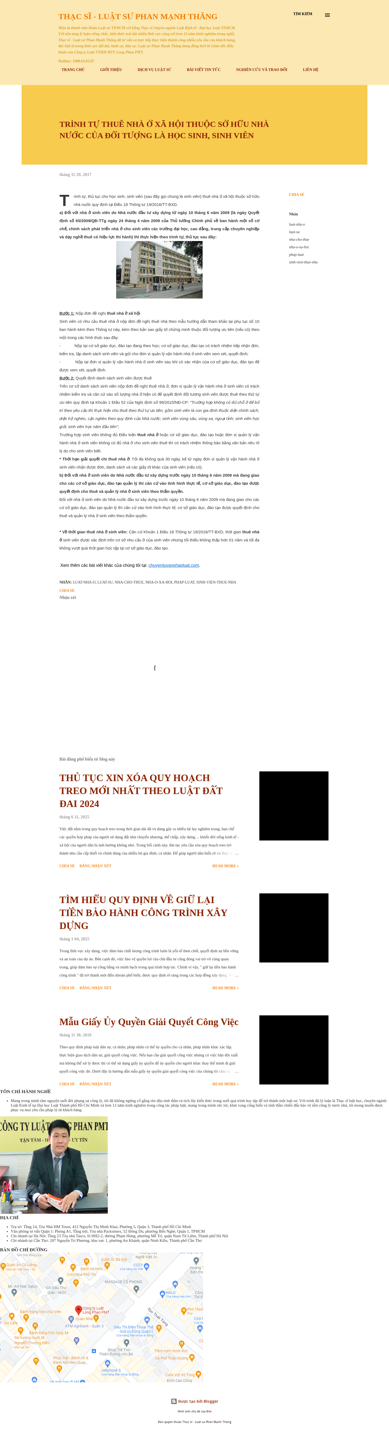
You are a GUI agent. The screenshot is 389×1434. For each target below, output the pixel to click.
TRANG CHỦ (69, 70)
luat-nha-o (297, 224)
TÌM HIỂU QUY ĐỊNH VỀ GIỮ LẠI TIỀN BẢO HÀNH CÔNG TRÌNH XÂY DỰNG (143, 912)
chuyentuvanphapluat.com (174, 565)
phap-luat (296, 255)
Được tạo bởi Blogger (194, 1401)
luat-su (294, 232)
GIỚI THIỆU (108, 70)
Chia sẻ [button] (296, 195)
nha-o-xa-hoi (299, 247)
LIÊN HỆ (307, 70)
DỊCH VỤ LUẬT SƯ (151, 70)
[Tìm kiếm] (302, 14)
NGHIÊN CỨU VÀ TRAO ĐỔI (258, 70)
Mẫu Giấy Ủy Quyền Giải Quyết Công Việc (149, 1021)
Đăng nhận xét (95, 866)
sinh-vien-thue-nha (303, 262)
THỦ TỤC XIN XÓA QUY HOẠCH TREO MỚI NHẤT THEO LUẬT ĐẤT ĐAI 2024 (141, 790)
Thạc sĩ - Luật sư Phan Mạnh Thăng (137, 16)
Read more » (226, 866)
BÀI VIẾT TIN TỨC (200, 70)
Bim (209, 1411)
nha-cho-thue (299, 240)
